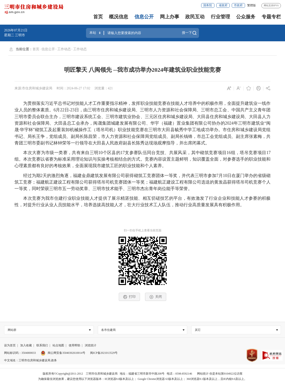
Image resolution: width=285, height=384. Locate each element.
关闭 (155, 297)
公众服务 (245, 16)
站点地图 (58, 345)
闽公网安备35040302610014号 (63, 353)
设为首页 (10, 345)
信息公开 (144, 16)
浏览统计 (90, 345)
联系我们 (42, 345)
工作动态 (64, 49)
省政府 (223, 5)
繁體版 (251, 5)
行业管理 (220, 16)
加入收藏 (26, 345)
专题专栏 (271, 16)
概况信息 (118, 16)
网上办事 (169, 16)
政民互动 (195, 16)
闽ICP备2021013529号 (104, 353)
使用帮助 (74, 345)
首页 (98, 16)
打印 (129, 297)
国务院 (207, 5)
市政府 (238, 5)
